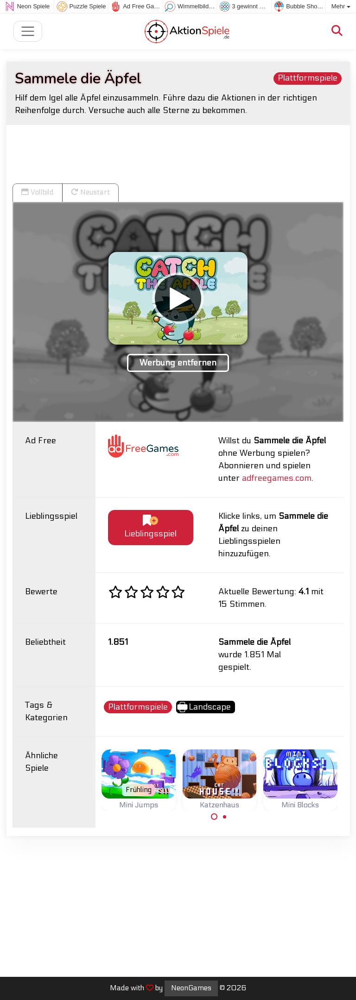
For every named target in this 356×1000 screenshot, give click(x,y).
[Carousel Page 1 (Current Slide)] (214, 816)
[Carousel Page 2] (225, 816)
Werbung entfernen (178, 363)
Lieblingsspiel (150, 527)
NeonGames (191, 988)
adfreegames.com (277, 478)
